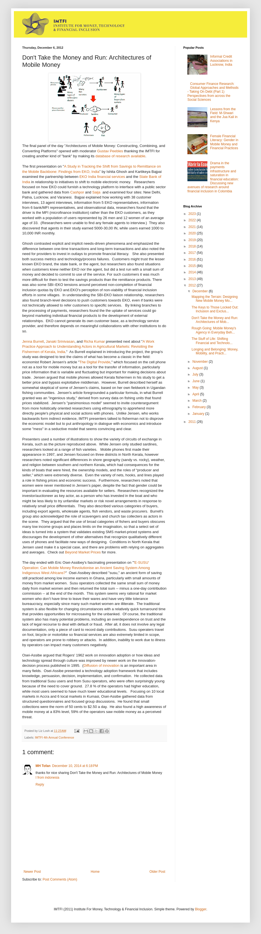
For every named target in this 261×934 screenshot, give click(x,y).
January (198, 414)
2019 (193, 240)
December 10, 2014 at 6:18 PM (75, 766)
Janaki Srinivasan (60, 341)
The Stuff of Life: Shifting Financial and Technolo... (212, 341)
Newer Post (32, 872)
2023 (193, 214)
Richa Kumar (94, 341)
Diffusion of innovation (102, 665)
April (196, 394)
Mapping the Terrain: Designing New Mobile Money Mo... (215, 299)
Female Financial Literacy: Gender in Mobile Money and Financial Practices (224, 142)
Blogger (200, 909)
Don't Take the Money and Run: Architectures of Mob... (215, 320)
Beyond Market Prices (83, 552)
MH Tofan (43, 766)
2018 (193, 246)
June (196, 381)
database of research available (120, 156)
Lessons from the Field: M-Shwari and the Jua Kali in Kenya (224, 115)
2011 (193, 422)
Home (95, 872)
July (195, 374)
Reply (40, 784)
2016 (193, 259)
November (200, 362)
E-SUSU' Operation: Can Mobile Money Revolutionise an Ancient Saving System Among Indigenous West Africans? (86, 567)
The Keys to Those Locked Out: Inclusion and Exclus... (215, 309)
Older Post (157, 872)
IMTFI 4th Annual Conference (54, 737)
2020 (193, 233)
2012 (193, 285)
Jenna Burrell (33, 341)
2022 (193, 220)
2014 (193, 272)
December (200, 291)
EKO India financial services (102, 177)
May (196, 387)
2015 (193, 266)
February (199, 407)
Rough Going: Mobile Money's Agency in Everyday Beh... (214, 330)
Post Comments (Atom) (59, 879)
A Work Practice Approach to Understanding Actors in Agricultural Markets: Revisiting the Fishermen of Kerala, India (88, 346)
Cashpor (77, 192)
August (198, 368)
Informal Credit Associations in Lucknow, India (221, 61)
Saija (96, 192)
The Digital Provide (94, 362)
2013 (193, 279)
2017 (193, 253)
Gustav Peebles (110, 151)
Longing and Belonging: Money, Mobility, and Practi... (215, 351)
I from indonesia (47, 777)
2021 (193, 227)
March (197, 401)
